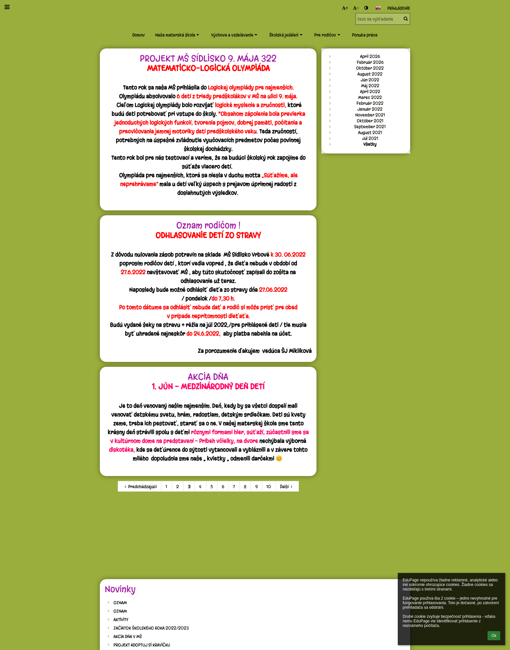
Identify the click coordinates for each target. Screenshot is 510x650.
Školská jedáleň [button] (286, 35)
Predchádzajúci (140, 486)
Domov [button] (138, 35)
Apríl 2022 (370, 91)
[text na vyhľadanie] (383, 19)
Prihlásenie (398, 8)
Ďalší (287, 486)
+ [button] (345, 8)
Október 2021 (370, 121)
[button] (378, 8)
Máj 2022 (370, 85)
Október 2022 (370, 68)
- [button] (356, 8)
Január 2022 (369, 109)
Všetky (370, 144)
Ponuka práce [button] (365, 35)
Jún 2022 (370, 80)
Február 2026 (370, 62)
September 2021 (370, 126)
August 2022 (369, 74)
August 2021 (370, 132)
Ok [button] (493, 635)
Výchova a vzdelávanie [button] (235, 35)
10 (268, 486)
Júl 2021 (370, 138)
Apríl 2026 (370, 56)
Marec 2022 (370, 97)
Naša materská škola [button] (178, 35)
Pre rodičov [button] (328, 35)
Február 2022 (369, 103)
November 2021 (370, 115)
